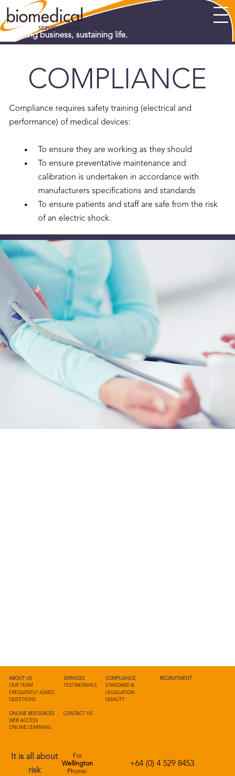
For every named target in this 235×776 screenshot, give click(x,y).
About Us (20, 678)
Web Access (23, 720)
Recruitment (176, 678)
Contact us (78, 713)
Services (74, 678)
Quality (115, 699)
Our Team (21, 685)
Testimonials (80, 685)
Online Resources (32, 713)
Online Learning (30, 727)
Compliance (120, 678)
